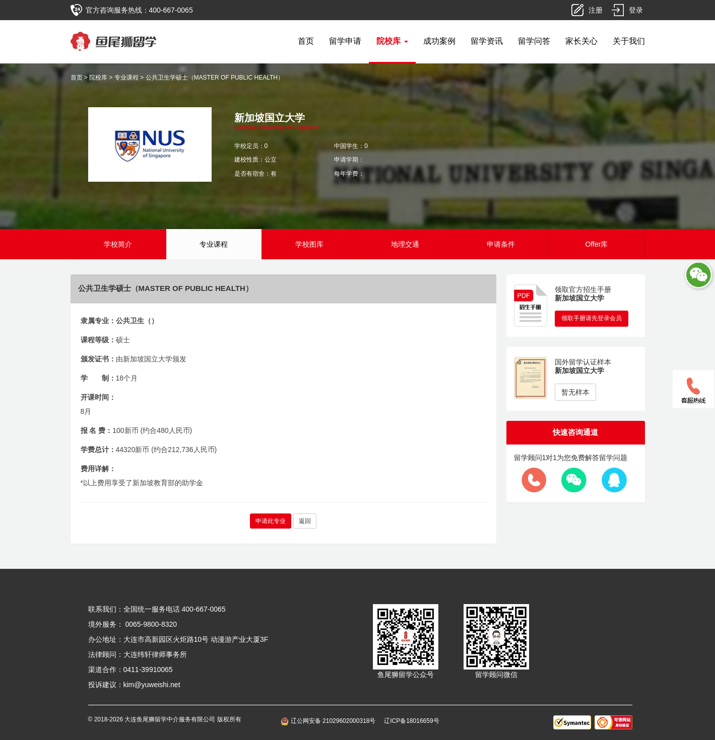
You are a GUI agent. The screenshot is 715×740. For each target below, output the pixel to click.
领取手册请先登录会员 (591, 318)
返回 (305, 521)
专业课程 (126, 77)
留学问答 (534, 41)
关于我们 (629, 41)
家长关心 (581, 41)
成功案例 (439, 41)
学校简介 (118, 244)
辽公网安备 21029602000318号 (330, 720)
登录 (636, 10)
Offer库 (597, 244)
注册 (596, 10)
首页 (306, 41)
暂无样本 (575, 392)
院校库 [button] (392, 41)
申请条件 (501, 244)
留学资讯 (487, 41)
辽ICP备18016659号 (411, 720)
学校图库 (309, 244)
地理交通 (405, 244)
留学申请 (345, 41)
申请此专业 (270, 521)
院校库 (98, 77)
